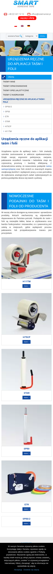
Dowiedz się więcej (31, 570)
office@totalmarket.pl (41, 14)
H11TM (8, 131)
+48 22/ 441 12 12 (16, 14)
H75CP (8, 126)
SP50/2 (8, 106)
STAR (7, 121)
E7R (7, 116)
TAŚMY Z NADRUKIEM (13, 95)
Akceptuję (18, 570)
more (26, 286)
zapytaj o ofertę (27, 18)
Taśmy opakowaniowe (15, 86)
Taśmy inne (9, 82)
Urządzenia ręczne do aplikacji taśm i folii (24, 100)
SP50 (7, 111)
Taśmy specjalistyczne (16, 90)
